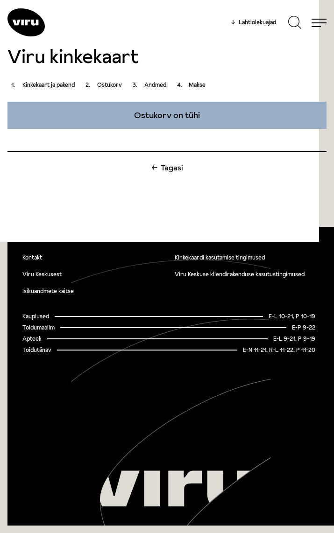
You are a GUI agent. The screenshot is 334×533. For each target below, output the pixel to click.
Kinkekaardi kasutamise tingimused (220, 257)
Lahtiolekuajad (253, 22)
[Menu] (319, 22)
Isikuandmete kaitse (48, 291)
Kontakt (32, 257)
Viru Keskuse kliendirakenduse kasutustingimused (240, 274)
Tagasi (172, 167)
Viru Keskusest (42, 274)
